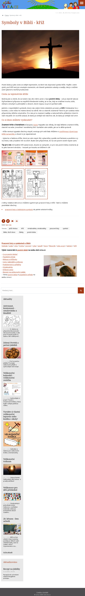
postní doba (31, 232)
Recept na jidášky (11, 569)
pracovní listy (54, 228)
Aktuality (7, 299)
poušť (40, 246)
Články (7, 15)
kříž (22, 228)
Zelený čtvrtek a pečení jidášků (11, 343)
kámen (69, 246)
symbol (65, 228)
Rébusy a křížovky (10, 259)
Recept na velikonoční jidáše (14, 272)
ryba (34, 246)
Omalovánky (8, 267)
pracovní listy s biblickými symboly (19, 209)
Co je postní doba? (10, 254)
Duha (35, 125)
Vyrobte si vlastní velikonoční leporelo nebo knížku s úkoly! (11, 415)
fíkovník (52, 246)
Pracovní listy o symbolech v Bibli (16, 243)
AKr (66, 13)
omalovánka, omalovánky (37, 228)
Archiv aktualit (7, 552)
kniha (21, 246)
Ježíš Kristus (13, 228)
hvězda (4, 246)
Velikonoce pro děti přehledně (10, 488)
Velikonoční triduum (8, 460)
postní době (22, 250)
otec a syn (61, 246)
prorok (28, 246)
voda (11, 246)
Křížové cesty (8, 269)
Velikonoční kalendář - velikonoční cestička (8, 376)
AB (63, 13)
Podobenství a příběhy (12, 264)
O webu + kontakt (42, 592)
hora (45, 246)
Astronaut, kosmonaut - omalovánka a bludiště (10, 309)
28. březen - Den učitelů (11, 519)
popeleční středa (26, 274)
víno (16, 246)
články (21, 232)
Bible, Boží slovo (9, 232)
